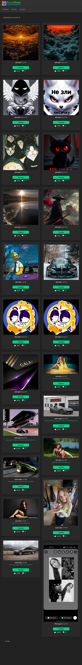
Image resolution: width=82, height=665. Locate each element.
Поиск (14, 9)
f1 (13, 440)
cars (60, 421)
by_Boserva (66, 378)
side (63, 421)
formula (8, 440)
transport (21, 440)
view (66, 421)
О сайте (23, 9)
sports (16, 440)
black (46, 421)
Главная (5, 9)
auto (56, 421)
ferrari (74, 421)
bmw (11, 565)
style (69, 421)
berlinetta (52, 421)
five (30, 565)
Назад (6, 641)
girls (53, 378)
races (29, 440)
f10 (27, 565)
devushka (59, 378)
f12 (77, 421)
